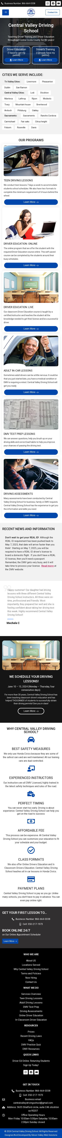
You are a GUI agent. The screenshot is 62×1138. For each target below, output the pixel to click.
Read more (47, 565)
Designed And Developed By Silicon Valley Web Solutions (31, 1135)
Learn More (16, 60)
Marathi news (29, 1078)
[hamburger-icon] (5, 12)
